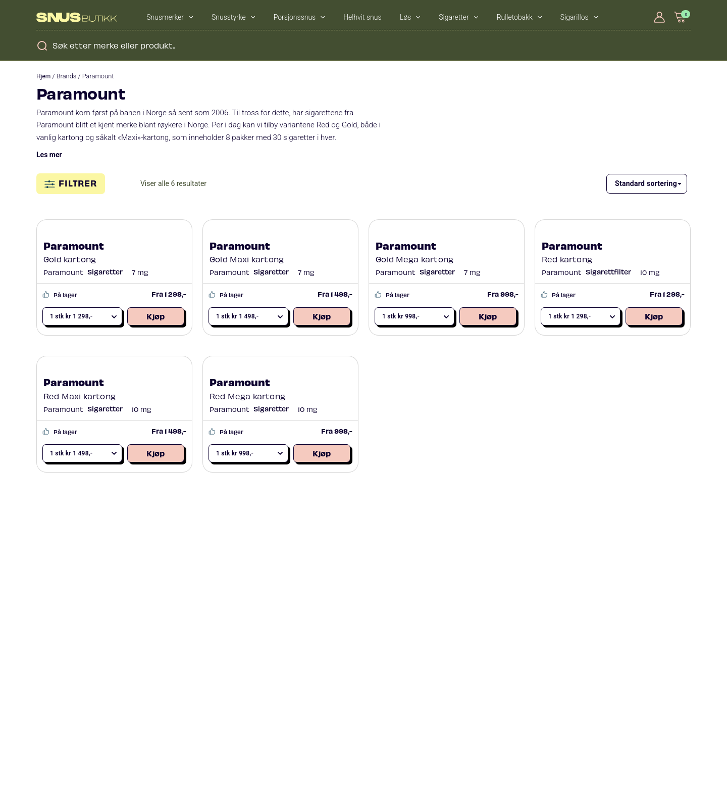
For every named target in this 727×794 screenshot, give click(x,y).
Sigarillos (513, 17)
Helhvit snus (331, 17)
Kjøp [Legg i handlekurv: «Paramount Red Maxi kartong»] (155, 453)
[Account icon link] (659, 17)
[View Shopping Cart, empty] (680, 17)
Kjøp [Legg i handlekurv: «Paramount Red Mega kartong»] (322, 453)
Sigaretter (410, 17)
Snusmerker (165, 17)
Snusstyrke (220, 17)
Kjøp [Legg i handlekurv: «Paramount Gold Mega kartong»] (488, 316)
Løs (370, 17)
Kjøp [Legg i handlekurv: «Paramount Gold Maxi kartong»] (322, 316)
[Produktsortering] (646, 184)
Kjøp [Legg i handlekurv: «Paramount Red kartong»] (654, 316)
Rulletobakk (462, 17)
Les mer (49, 155)
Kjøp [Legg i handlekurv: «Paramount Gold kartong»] (155, 316)
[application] (183, 17)
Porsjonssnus (277, 17)
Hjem (43, 76)
